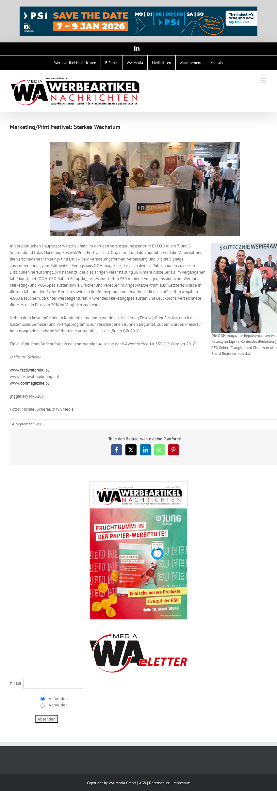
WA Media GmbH (122, 782)
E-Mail (15, 684)
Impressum (181, 782)
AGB (142, 782)
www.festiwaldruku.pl (29, 370)
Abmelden (58, 705)
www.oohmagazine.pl (29, 383)
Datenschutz (159, 782)
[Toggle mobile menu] (263, 80)
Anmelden (58, 698)
